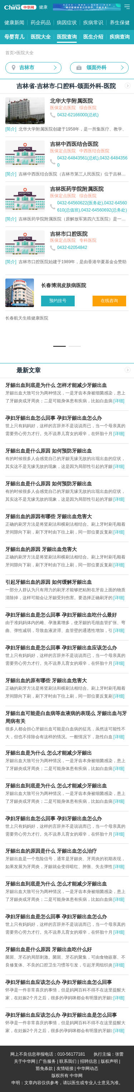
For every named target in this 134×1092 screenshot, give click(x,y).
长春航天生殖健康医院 (26, 318)
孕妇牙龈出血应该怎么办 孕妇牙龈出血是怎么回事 (61, 1015)
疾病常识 (93, 22)
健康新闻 (14, 22)
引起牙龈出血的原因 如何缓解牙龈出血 (48, 582)
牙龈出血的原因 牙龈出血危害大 (41, 549)
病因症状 (67, 22)
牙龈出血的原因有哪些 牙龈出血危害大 (48, 516)
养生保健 (120, 22)
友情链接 (65, 1068)
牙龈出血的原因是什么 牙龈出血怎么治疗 (51, 851)
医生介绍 (93, 37)
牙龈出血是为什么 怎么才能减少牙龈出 (48, 753)
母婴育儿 (14, 37)
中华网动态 (87, 1068)
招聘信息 (88, 1061)
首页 (9, 52)
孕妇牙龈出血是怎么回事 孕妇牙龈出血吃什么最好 (61, 615)
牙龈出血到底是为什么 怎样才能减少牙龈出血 (56, 385)
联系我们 (67, 1061)
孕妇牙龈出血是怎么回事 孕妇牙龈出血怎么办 (56, 916)
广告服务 (47, 1061)
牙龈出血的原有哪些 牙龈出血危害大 (46, 680)
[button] (59, 346)
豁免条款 (44, 1068)
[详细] (118, 400)
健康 (43, 7)
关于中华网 (24, 1061)
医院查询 (67, 37)
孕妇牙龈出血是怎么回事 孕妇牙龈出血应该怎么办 (61, 647)
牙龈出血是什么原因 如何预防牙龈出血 (48, 451)
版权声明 (109, 1061)
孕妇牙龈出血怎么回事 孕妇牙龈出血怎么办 (53, 418)
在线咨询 (109, 300)
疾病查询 (120, 37)
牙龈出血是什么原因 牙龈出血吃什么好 (48, 949)
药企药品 (41, 22)
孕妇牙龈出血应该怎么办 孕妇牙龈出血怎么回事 (58, 982)
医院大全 (41, 37)
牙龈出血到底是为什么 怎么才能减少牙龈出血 (56, 786)
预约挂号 (57, 300)
